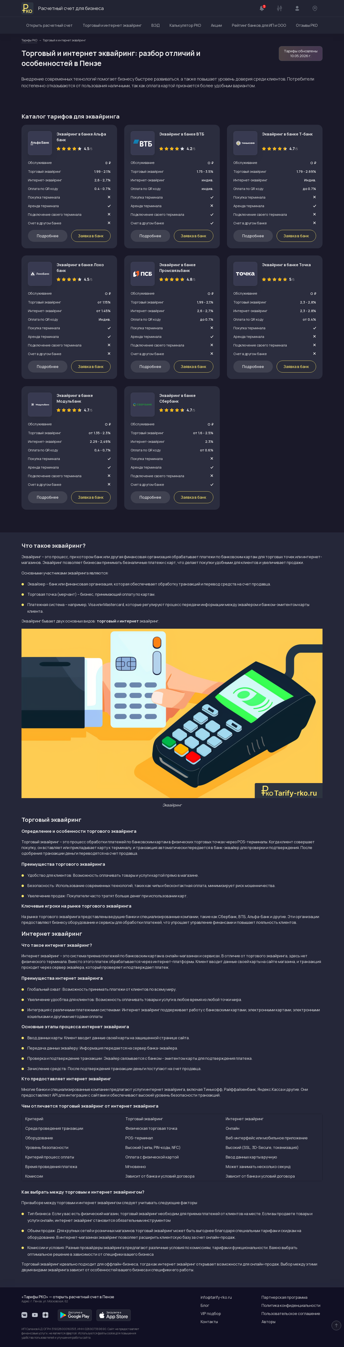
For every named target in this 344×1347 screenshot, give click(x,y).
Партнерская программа (284, 1297)
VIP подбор (211, 1313)
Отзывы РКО (307, 25)
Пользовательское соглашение (291, 1313)
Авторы (268, 1321)
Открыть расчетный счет (49, 25)
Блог (205, 1305)
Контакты (209, 1321)
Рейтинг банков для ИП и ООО (259, 25)
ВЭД (155, 25)
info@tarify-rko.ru (216, 1297)
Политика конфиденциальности (291, 1305)
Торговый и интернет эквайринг (112, 25)
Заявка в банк (90, 235)
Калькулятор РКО (185, 25)
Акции (216, 25)
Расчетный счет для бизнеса (63, 8)
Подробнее (48, 235)
